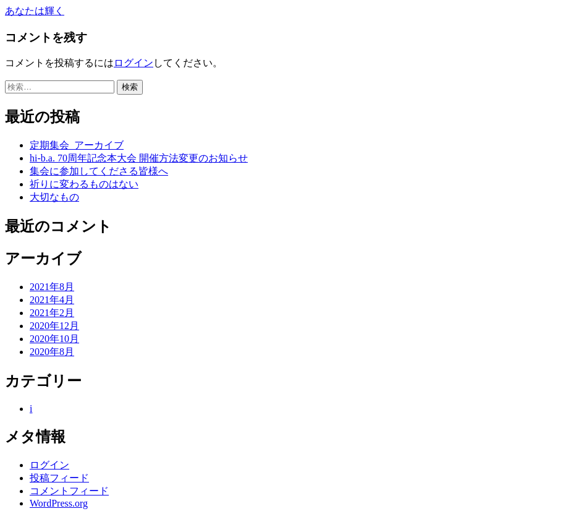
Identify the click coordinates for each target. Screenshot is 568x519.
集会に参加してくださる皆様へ (99, 171)
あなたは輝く (34, 11)
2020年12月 (54, 325)
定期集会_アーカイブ (77, 145)
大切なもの (54, 197)
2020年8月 (52, 351)
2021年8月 (52, 286)
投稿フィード (59, 478)
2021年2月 (52, 312)
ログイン (133, 63)
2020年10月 (54, 338)
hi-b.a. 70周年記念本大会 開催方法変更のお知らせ (139, 158)
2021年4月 (52, 299)
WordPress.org (59, 503)
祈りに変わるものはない (84, 184)
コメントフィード (69, 491)
